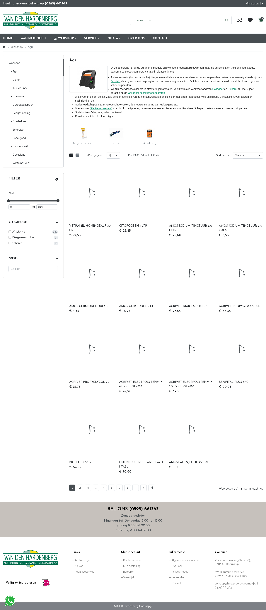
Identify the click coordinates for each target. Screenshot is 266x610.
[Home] (4, 47)
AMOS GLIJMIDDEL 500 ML (88, 306)
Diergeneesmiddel (23, 237)
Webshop (17, 47)
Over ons (177, 565)
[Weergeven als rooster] (71, 155)
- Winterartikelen (19, 163)
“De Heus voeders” (101, 108)
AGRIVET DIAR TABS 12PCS (188, 306)
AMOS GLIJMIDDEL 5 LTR (137, 306)
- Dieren (14, 79)
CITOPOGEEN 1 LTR (133, 225)
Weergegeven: (96, 155)
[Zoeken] (33, 269)
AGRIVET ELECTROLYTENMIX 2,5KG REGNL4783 (190, 384)
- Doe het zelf (17, 121)
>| (152, 487)
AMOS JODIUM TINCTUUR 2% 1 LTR (190, 228)
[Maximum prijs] (47, 206)
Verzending (178, 577)
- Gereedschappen (20, 104)
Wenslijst (128, 577)
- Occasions (16, 154)
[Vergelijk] (239, 20)
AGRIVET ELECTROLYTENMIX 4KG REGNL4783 (141, 384)
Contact (176, 583)
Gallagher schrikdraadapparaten (146, 92)
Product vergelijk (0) (143, 155)
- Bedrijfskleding (19, 113)
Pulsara (232, 89)
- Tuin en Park (17, 88)
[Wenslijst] (250, 20)
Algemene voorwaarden (186, 560)
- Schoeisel (16, 129)
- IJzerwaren (16, 96)
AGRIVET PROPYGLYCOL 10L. (240, 306)
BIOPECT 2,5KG (80, 462)
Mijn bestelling (132, 565)
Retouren (128, 571)
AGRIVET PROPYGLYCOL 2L (89, 382)
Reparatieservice (84, 571)
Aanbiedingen (83, 560)
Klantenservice (132, 560)
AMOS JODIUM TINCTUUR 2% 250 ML (240, 228)
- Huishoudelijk (18, 146)
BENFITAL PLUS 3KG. (234, 382)
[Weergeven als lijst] (77, 155)
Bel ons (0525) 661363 (133, 509)
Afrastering (18, 231)
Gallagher (218, 89)
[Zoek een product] (176, 20)
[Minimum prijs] (19, 206)
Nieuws (79, 565)
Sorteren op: (223, 155)
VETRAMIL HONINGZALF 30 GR (90, 228)
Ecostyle (115, 81)
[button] (254, 3)
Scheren (17, 243)
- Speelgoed (17, 138)
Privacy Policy (180, 571)
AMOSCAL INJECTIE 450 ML (189, 462)
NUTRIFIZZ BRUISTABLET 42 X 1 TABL (141, 464)
